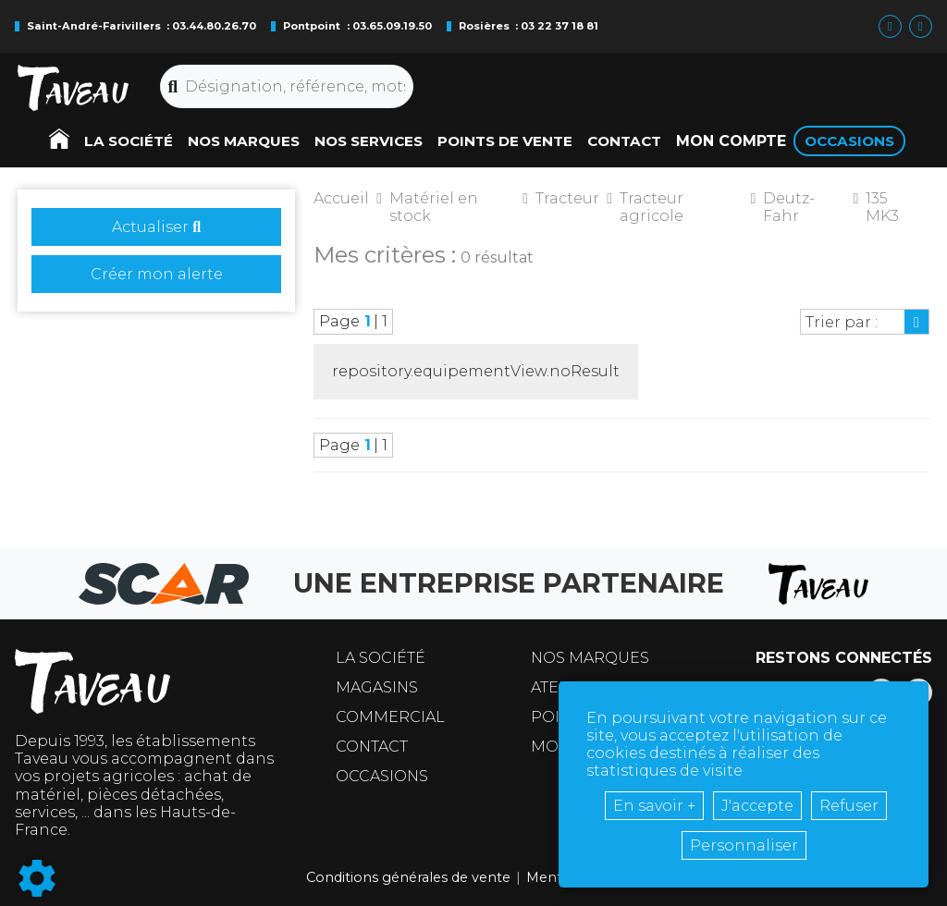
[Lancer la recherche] (173, 86)
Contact (372, 746)
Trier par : (842, 322)
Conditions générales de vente (408, 877)
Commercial (390, 717)
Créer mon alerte (157, 274)
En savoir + (654, 805)
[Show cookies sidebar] (36, 878)
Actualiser (156, 227)
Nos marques (590, 658)
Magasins (377, 687)
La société (380, 658)
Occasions (382, 776)
